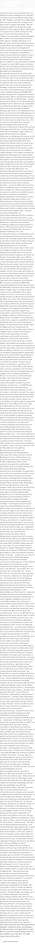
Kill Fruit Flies (14, 936)
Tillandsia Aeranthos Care (16, 927)
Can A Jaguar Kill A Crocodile (23, 929)
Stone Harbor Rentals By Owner (10, 925)
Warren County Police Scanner (10, 931)
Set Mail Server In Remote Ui (12, 934)
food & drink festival (12, 4)
